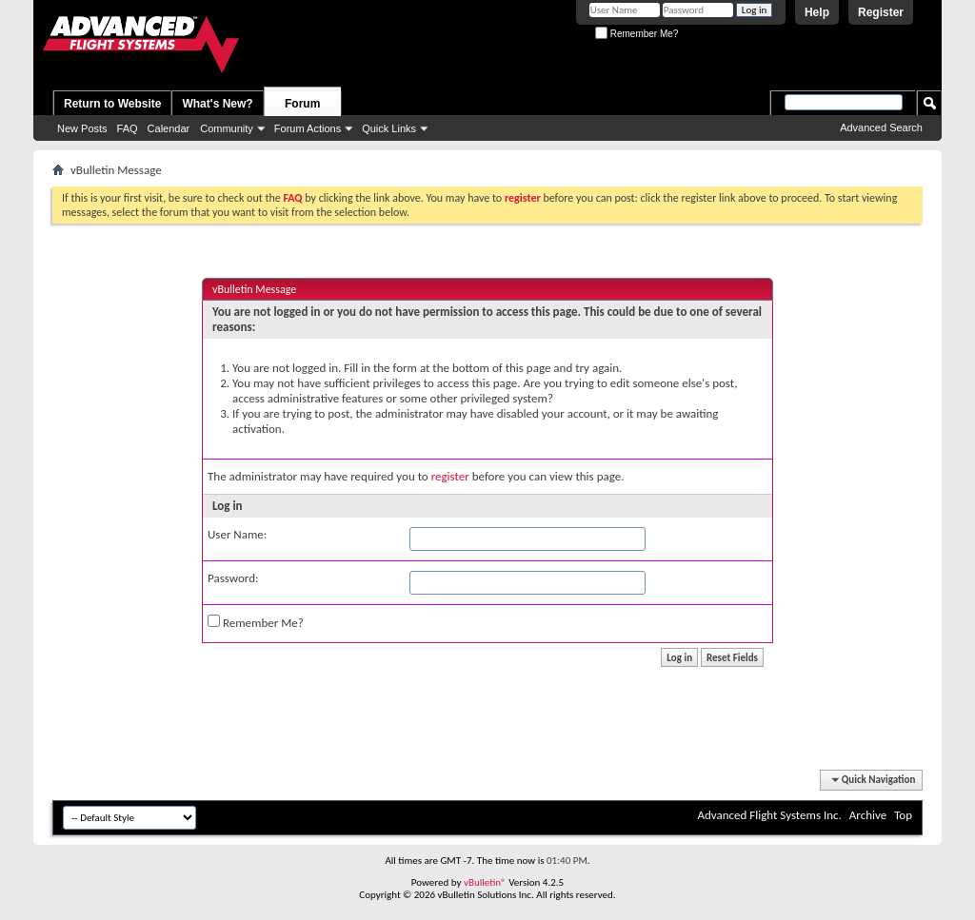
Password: (233, 578)
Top (903, 815)
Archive (867, 815)
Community (226, 128)
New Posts (82, 128)
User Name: (237, 534)
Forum (302, 103)
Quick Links (389, 128)
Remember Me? (636, 34)
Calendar (169, 128)
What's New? (217, 103)
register (450, 476)
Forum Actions (307, 128)
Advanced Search (881, 127)
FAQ (127, 128)
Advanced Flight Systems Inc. (769, 815)
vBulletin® (485, 882)
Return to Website (112, 103)
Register (881, 12)
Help (817, 12)
